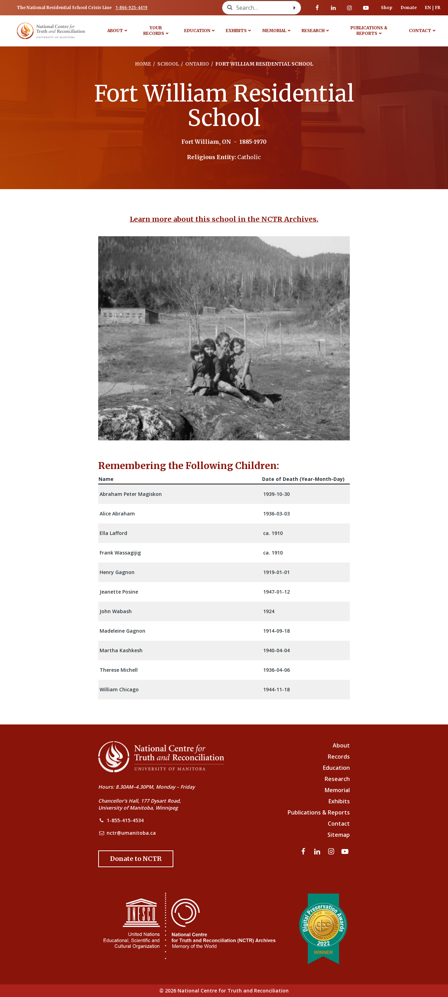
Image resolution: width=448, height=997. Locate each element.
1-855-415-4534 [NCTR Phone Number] (125, 820)
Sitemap (338, 835)
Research (313, 30)
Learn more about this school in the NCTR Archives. (224, 219)
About (115, 30)
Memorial (274, 30)
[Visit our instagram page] (349, 7)
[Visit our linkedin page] (333, 7)
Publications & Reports (369, 30)
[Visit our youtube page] (366, 7)
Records (339, 756)
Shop (386, 7)
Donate (409, 7)
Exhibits (236, 30)
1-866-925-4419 (131, 7)
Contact (420, 30)
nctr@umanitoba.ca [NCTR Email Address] (131, 832)
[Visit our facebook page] (317, 7)
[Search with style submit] (294, 8)
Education (197, 30)
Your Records (153, 30)
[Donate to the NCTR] (135, 858)
